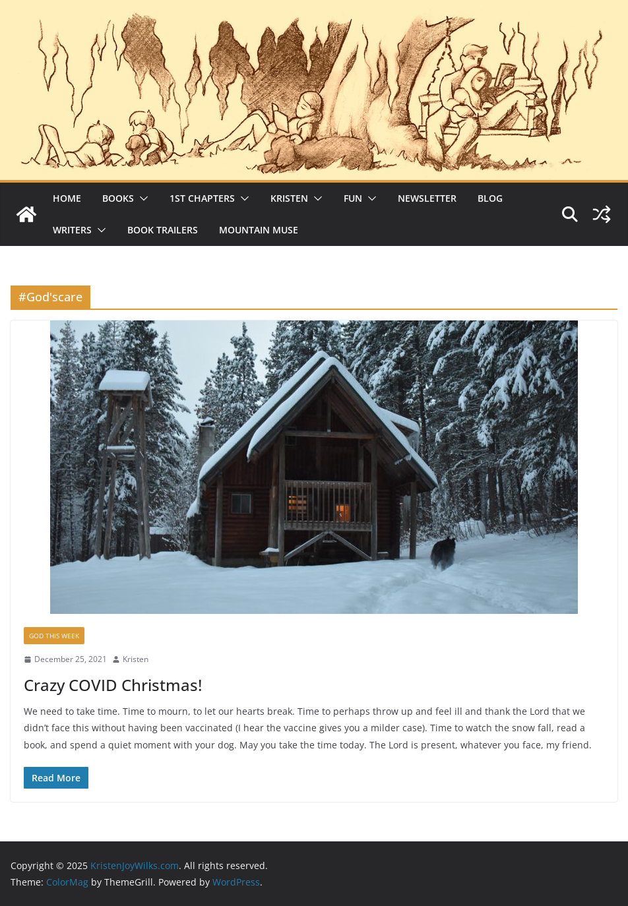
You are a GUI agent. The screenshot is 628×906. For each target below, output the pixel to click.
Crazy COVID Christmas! (113, 685)
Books (118, 198)
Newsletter (427, 198)
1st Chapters (202, 198)
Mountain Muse (258, 230)
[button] (141, 198)
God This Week (54, 635)
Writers (72, 230)
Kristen (289, 198)
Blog (490, 198)
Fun (353, 198)
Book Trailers (162, 230)
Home (67, 198)
